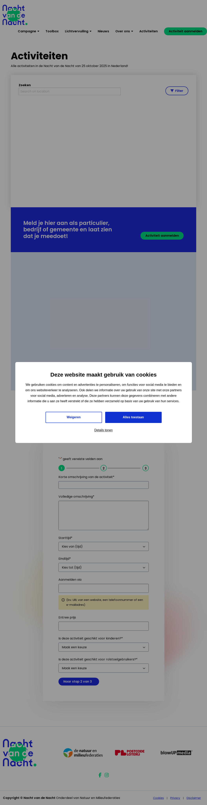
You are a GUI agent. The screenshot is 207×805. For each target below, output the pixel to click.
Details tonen (103, 430)
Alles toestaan (133, 417)
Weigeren (74, 417)
